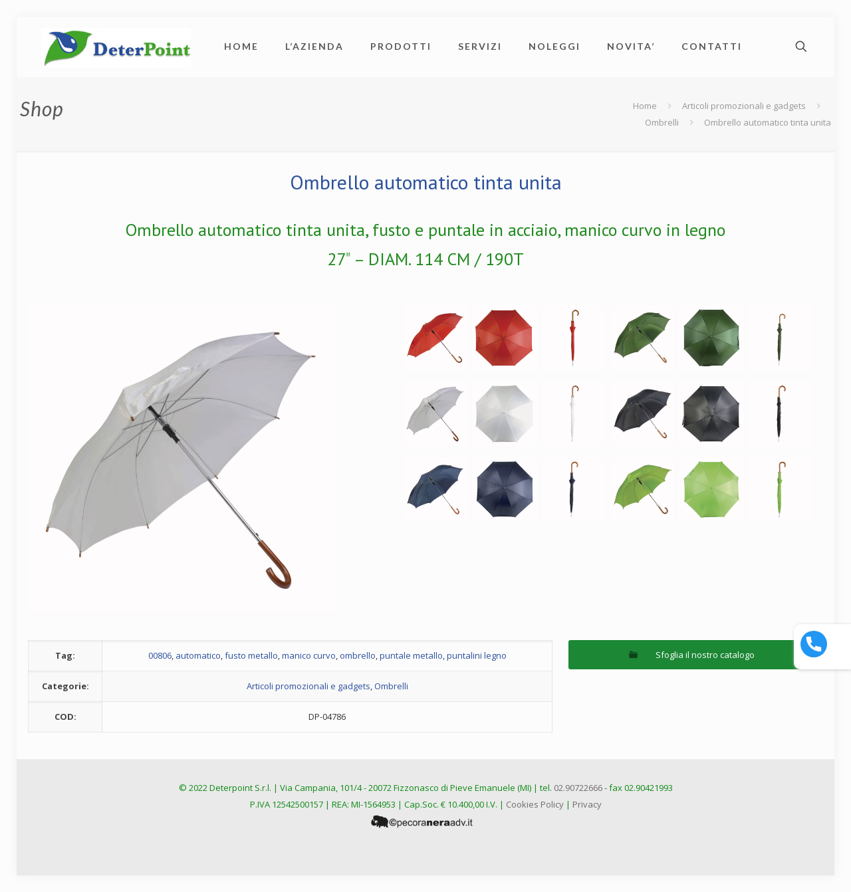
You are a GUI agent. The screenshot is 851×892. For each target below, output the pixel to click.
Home (645, 106)
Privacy (587, 804)
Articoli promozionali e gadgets (744, 106)
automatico (198, 655)
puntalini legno (477, 655)
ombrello (358, 655)
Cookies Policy (535, 804)
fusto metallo (251, 655)
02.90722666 (578, 788)
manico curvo (309, 655)
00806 (160, 655)
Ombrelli (662, 122)
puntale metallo (411, 655)
